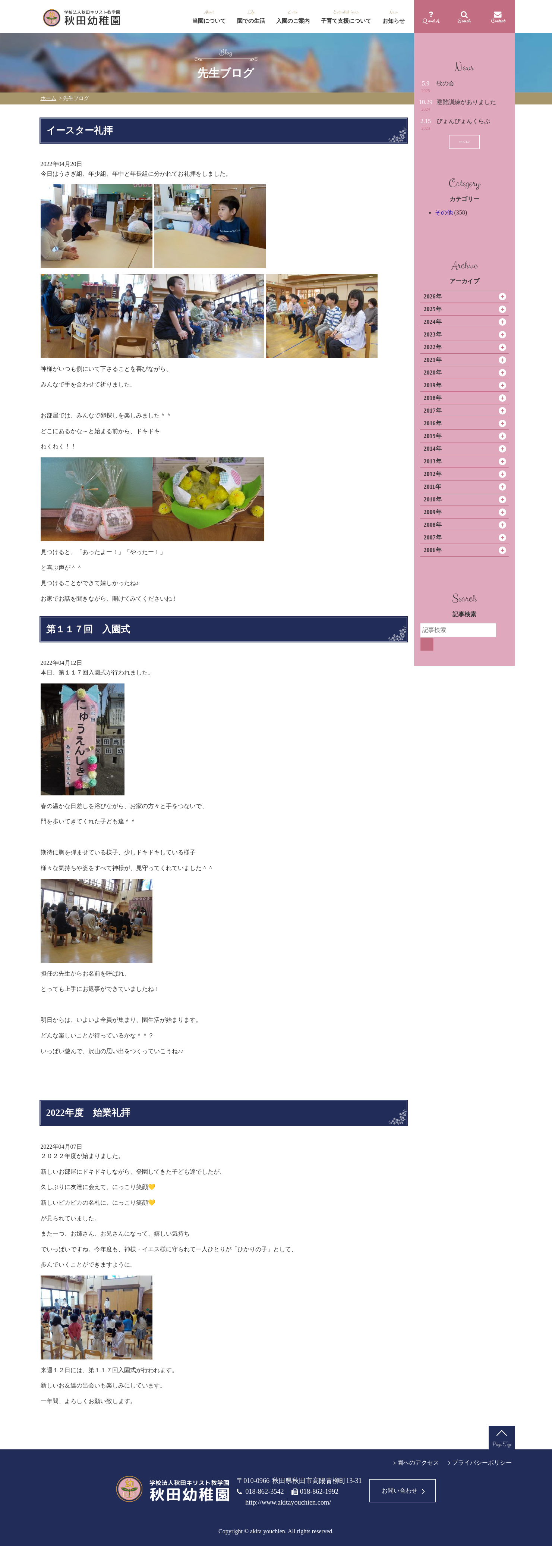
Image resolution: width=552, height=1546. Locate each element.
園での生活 (251, 21)
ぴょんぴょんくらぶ (463, 121)
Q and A (430, 21)
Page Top (501, 1444)
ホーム (48, 98)
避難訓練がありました (466, 102)
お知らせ (393, 21)
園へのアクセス (418, 1462)
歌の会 (445, 83)
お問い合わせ (399, 1490)
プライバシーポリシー (482, 1462)
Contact (498, 21)
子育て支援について (346, 21)
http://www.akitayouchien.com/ (288, 1502)
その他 (444, 212)
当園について (209, 21)
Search (464, 21)
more (464, 142)
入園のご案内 (293, 21)
